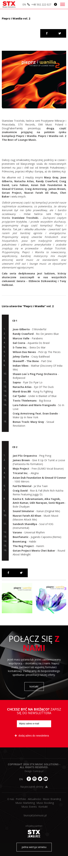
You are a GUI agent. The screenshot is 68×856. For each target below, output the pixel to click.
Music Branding (52, 799)
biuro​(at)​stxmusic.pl (35, 815)
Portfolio (21, 799)
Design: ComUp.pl (34, 771)
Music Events (29, 806)
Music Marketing (25, 803)
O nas (10, 799)
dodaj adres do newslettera (32, 735)
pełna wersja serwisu (34, 847)
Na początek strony (34, 786)
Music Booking (45, 803)
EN (24, 4)
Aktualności (34, 799)
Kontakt (43, 806)
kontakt (34, 686)
